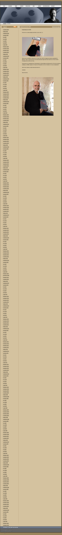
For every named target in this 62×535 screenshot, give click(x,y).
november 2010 (6, 370)
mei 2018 (4, 199)
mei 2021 (4, 131)
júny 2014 (5, 288)
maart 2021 (5, 135)
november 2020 (6, 143)
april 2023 (5, 88)
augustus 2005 (5, 489)
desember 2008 (6, 413)
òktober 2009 (5, 394)
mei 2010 (4, 381)
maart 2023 (5, 90)
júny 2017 (5, 220)
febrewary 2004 (6, 523)
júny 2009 (5, 402)
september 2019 (6, 169)
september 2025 (6, 33)
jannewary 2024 (6, 71)
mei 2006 (4, 472)
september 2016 (6, 237)
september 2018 (6, 192)
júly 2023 (4, 82)
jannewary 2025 (6, 48)
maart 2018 (5, 203)
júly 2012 (4, 332)
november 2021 (6, 120)
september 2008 (6, 419)
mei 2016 (4, 245)
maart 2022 (5, 112)
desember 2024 (6, 50)
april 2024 (5, 65)
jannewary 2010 (6, 389)
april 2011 (5, 360)
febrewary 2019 (6, 182)
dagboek (4, 23)
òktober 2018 (5, 190)
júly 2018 (4, 196)
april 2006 (5, 474)
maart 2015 (5, 271)
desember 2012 (6, 322)
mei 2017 (4, 222)
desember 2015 (6, 254)
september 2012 (6, 328)
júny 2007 (5, 447)
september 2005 (6, 487)
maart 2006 (5, 476)
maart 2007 (5, 453)
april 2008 (5, 428)
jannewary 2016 (6, 252)
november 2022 (6, 97)
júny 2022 (5, 107)
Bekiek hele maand (56, 26)
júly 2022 (4, 105)
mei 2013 (4, 313)
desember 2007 (6, 436)
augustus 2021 (5, 126)
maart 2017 (5, 226)
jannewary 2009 (6, 411)
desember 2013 (6, 300)
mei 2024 (4, 63)
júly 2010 (4, 377)
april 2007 (5, 451)
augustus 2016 (5, 239)
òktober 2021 (5, 122)
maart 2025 (5, 44)
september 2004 (6, 510)
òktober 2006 (5, 462)
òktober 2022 (5, 99)
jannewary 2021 (6, 139)
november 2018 (6, 188)
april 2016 (5, 247)
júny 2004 (5, 515)
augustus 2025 (5, 35)
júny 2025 (5, 39)
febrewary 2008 (6, 432)
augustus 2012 (5, 330)
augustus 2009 (5, 398)
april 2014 (5, 292)
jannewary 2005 (6, 502)
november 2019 (6, 165)
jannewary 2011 (6, 366)
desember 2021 (6, 118)
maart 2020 (5, 158)
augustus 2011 (5, 353)
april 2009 (5, 406)
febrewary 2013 (6, 319)
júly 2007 (4, 445)
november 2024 (6, 52)
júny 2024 (5, 61)
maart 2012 (5, 339)
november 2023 (6, 75)
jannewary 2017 (6, 230)
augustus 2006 (5, 466)
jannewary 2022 (6, 116)
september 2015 (6, 260)
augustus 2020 (5, 148)
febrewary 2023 (6, 92)
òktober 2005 (5, 485)
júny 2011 (5, 356)
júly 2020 (4, 150)
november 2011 (6, 347)
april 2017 (5, 224)
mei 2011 (4, 358)
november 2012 (6, 324)
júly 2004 (4, 513)
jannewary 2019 (6, 184)
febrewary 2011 (6, 364)
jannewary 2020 (6, 162)
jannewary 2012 (6, 343)
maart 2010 (5, 385)
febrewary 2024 (6, 69)
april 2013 (5, 315)
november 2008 (6, 415)
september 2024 (6, 56)
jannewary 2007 (6, 457)
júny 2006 (5, 470)
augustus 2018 (5, 194)
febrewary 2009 (6, 409)
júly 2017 (4, 218)
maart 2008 (5, 430)
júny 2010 (5, 379)
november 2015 (6, 256)
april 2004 (5, 519)
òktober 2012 (5, 326)
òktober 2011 (5, 349)
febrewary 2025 (6, 46)
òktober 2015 (5, 258)
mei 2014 (4, 290)
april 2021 (5, 133)
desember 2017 (6, 209)
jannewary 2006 (6, 479)
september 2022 (6, 101)
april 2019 (5, 179)
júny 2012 (5, 334)
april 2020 (5, 156)
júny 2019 (5, 175)
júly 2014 (4, 286)
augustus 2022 (5, 103)
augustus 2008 (5, 421)
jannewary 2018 (6, 207)
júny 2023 (5, 84)
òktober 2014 (5, 281)
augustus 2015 (5, 262)
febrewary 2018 (6, 205)
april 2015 (5, 269)
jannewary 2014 (6, 298)
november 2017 (6, 211)
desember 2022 (6, 95)
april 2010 (5, 383)
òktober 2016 (5, 235)
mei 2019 (4, 177)
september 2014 (6, 283)
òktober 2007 (5, 440)
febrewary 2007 (6, 455)
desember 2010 (6, 368)
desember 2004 (6, 504)
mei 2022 (4, 109)
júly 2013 (4, 309)
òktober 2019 (5, 167)
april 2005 (5, 496)
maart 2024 (5, 67)
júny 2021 (5, 129)
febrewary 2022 (6, 114)
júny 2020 (5, 152)
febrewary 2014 (6, 296)
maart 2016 (5, 249)
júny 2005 (5, 493)
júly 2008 (4, 423)
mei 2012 (4, 336)
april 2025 (5, 42)
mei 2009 (4, 404)
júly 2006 (4, 468)
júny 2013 (5, 311)
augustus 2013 (5, 307)
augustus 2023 (5, 80)
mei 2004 (4, 517)
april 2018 (5, 201)
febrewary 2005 (6, 500)
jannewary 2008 (6, 434)
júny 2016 (5, 243)
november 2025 (6, 29)
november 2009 (6, 392)
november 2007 (6, 438)
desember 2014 (6, 277)
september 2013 (6, 305)
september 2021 (6, 124)
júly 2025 (4, 37)
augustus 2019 (5, 171)
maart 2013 (5, 317)
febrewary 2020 (6, 160)
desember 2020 (6, 141)
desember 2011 (6, 345)
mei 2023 (4, 86)
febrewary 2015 (6, 273)
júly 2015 (4, 264)
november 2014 (6, 279)
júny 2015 (5, 266)
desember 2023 (6, 73)
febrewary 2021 (6, 137)
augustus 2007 (5, 443)
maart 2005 (5, 498)
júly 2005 (4, 491)
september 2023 (6, 78)
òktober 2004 (5, 508)
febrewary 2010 (6, 387)
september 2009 (6, 396)
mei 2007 (4, 449)
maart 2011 (5, 362)
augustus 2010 (5, 375)
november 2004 (6, 506)
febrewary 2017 (6, 228)
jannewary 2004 (6, 525)
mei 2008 (4, 426)
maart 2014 (5, 294)
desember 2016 (6, 232)
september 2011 (6, 351)
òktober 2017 (5, 213)
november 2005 (6, 483)
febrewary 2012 (6, 341)
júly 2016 (4, 241)
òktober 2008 (5, 417)
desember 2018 (6, 186)
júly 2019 (4, 173)
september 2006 (6, 464)
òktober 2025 (5, 31)
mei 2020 (4, 154)
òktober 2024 (5, 54)
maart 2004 (5, 521)
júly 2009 (4, 400)
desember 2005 (6, 481)
